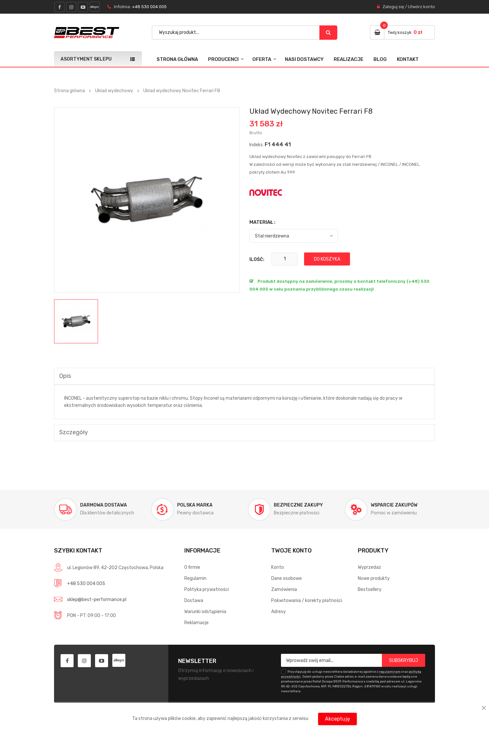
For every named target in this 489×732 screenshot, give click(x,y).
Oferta (261, 59)
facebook (59, 7)
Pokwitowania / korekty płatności (306, 600)
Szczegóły (73, 432)
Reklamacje (196, 622)
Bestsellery (370, 589)
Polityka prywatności (206, 589)
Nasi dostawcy (304, 59)
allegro (95, 7)
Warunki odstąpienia (205, 611)
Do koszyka (327, 259)
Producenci (223, 59)
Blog (380, 59)
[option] (76, 321)
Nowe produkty (374, 578)
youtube (83, 7)
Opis (65, 376)
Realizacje (348, 59)
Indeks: (256, 145)
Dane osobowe (286, 578)
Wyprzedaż (369, 567)
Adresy (278, 611)
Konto (277, 567)
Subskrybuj (403, 660)
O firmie (192, 567)
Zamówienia (284, 589)
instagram (71, 7)
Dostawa (193, 600)
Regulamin (195, 578)
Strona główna (177, 59)
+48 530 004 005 (149, 6)
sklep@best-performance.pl (96, 599)
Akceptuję (337, 719)
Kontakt (408, 59)
